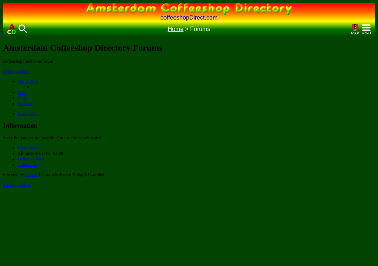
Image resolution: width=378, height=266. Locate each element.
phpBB (31, 174)
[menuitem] (22, 92)
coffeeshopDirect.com (189, 17)
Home (175, 29)
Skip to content (16, 71)
